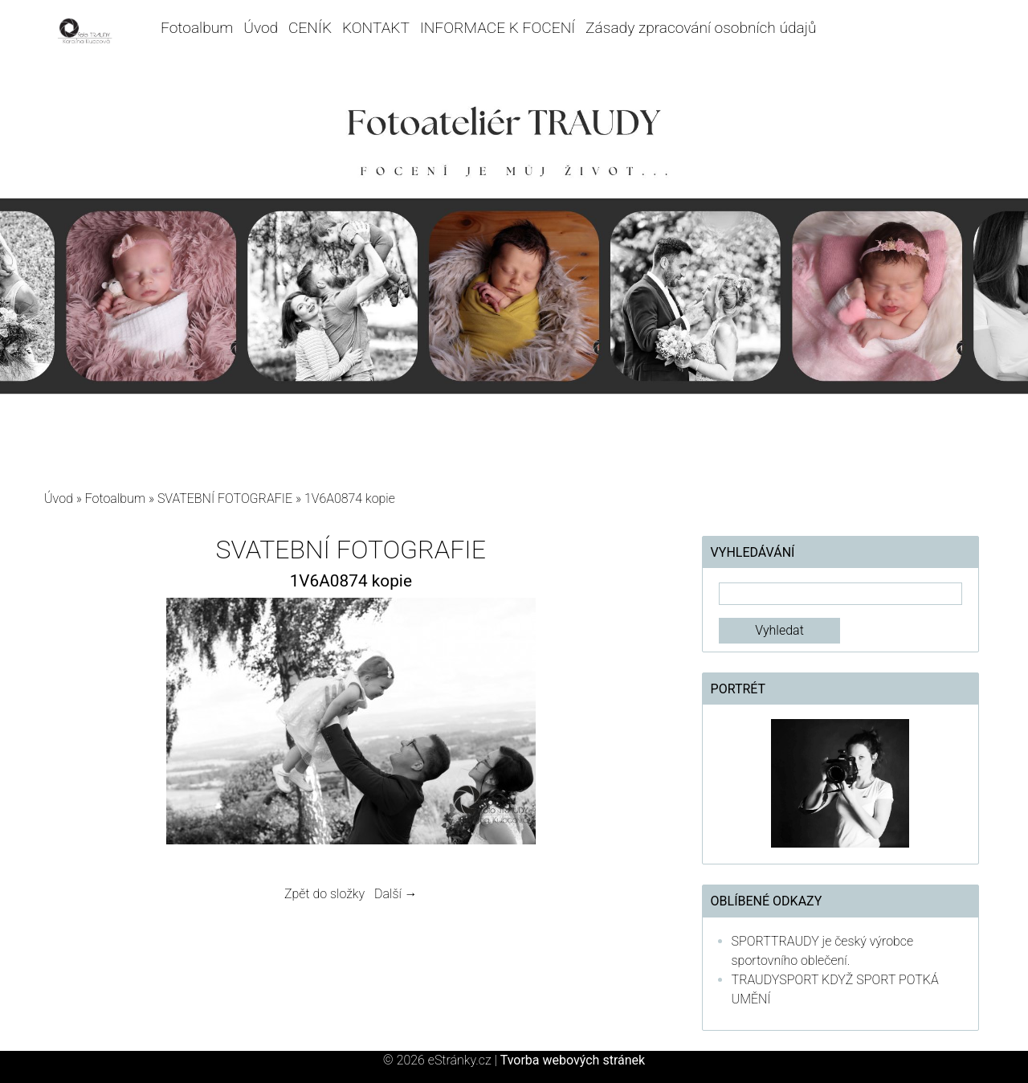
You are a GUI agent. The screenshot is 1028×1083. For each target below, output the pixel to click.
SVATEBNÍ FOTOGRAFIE (226, 498)
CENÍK (310, 27)
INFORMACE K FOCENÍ (498, 27)
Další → (396, 893)
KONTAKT (376, 27)
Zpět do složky (324, 893)
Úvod (260, 27)
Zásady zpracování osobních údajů (700, 27)
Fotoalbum (197, 27)
